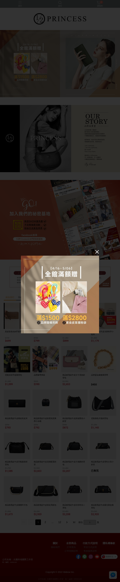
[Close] (97, 252)
